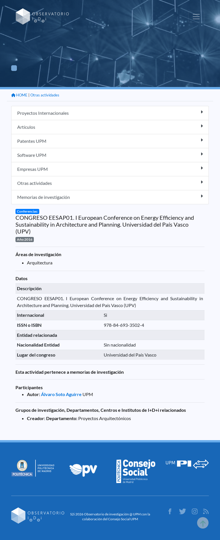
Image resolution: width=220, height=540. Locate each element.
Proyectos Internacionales (110, 113)
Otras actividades (44, 95)
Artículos (110, 127)
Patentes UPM (110, 141)
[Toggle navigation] (196, 16)
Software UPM (110, 155)
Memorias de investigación (110, 197)
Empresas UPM (110, 169)
